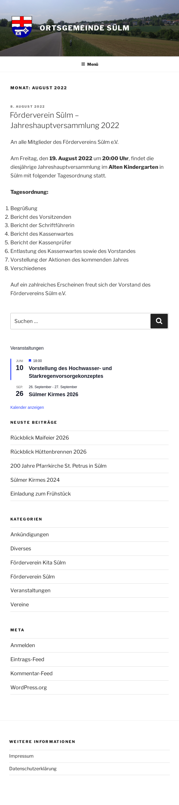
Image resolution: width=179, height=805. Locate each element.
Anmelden (22, 645)
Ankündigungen (29, 534)
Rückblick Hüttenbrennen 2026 (48, 452)
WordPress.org (28, 687)
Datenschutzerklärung (33, 768)
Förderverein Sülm (32, 577)
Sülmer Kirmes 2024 (35, 480)
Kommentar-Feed (31, 673)
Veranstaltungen (30, 590)
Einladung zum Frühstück (40, 494)
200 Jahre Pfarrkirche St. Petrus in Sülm (58, 466)
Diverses (20, 548)
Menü (89, 64)
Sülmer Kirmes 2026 (53, 394)
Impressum (21, 756)
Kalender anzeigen (27, 407)
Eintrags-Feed (27, 659)
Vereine (19, 604)
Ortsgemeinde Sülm (85, 28)
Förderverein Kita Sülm (38, 563)
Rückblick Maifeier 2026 (39, 438)
